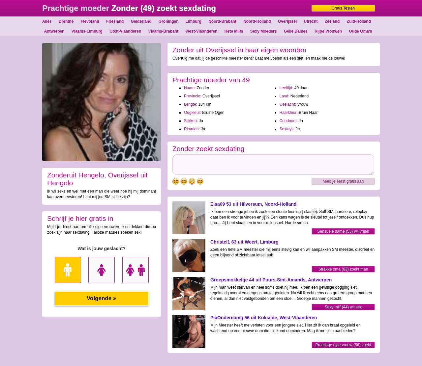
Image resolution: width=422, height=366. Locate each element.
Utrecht (311, 21)
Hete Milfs (234, 31)
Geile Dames (296, 31)
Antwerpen (54, 31)
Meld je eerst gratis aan (343, 181)
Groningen (169, 21)
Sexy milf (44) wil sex (343, 307)
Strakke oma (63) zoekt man (343, 269)
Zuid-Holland (359, 21)
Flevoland (90, 21)
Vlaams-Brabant (163, 31)
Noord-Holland (257, 21)
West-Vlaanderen (201, 31)
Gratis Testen (343, 8)
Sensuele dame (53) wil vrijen (343, 231)
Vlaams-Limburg (87, 31)
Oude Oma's (360, 31)
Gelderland (141, 21)
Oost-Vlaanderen (125, 31)
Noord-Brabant (222, 21)
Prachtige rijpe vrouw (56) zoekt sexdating (343, 345)
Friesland (115, 21)
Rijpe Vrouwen (328, 31)
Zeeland (332, 21)
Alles (47, 21)
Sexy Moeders (263, 31)
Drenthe (66, 21)
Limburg (193, 21)
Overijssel (287, 21)
